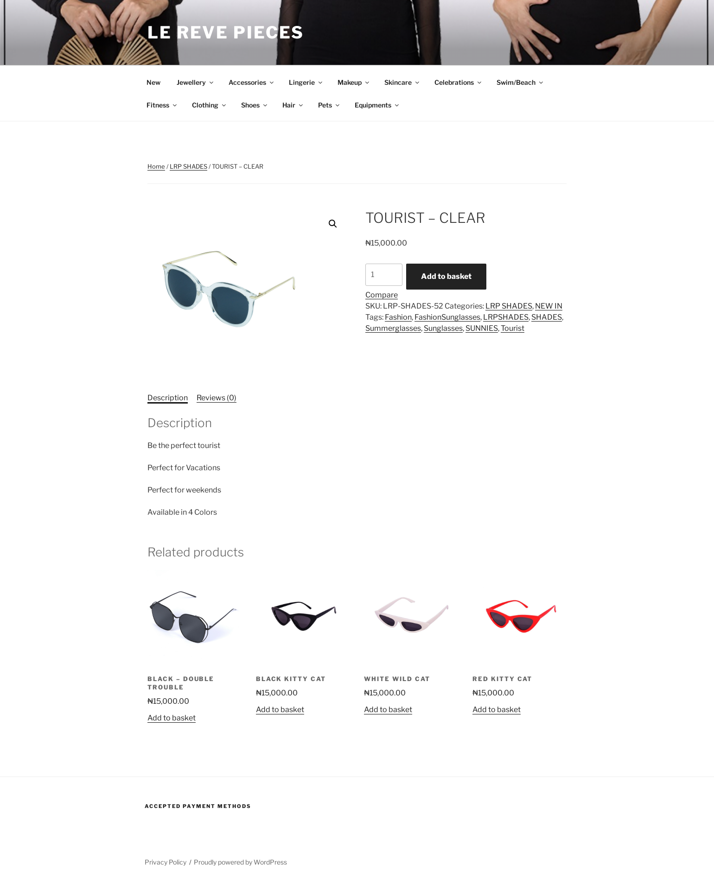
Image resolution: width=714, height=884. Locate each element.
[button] (333, 223)
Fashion (398, 317)
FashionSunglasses (447, 317)
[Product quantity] (383, 275)
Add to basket (446, 276)
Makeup (354, 82)
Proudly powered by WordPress (240, 862)
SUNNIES (481, 328)
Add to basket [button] (171, 718)
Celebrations (458, 82)
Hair (293, 105)
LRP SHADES (188, 166)
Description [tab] (167, 397)
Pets (329, 105)
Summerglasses (393, 328)
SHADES (546, 317)
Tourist (512, 328)
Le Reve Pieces (225, 32)
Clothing (209, 105)
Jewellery (196, 82)
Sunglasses (443, 328)
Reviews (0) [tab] (216, 397)
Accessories (252, 82)
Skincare (402, 82)
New (153, 82)
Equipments (377, 105)
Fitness (162, 105)
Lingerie (306, 82)
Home (156, 166)
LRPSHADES (506, 317)
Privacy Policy (165, 862)
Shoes (254, 105)
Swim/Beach (520, 82)
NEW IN (548, 306)
